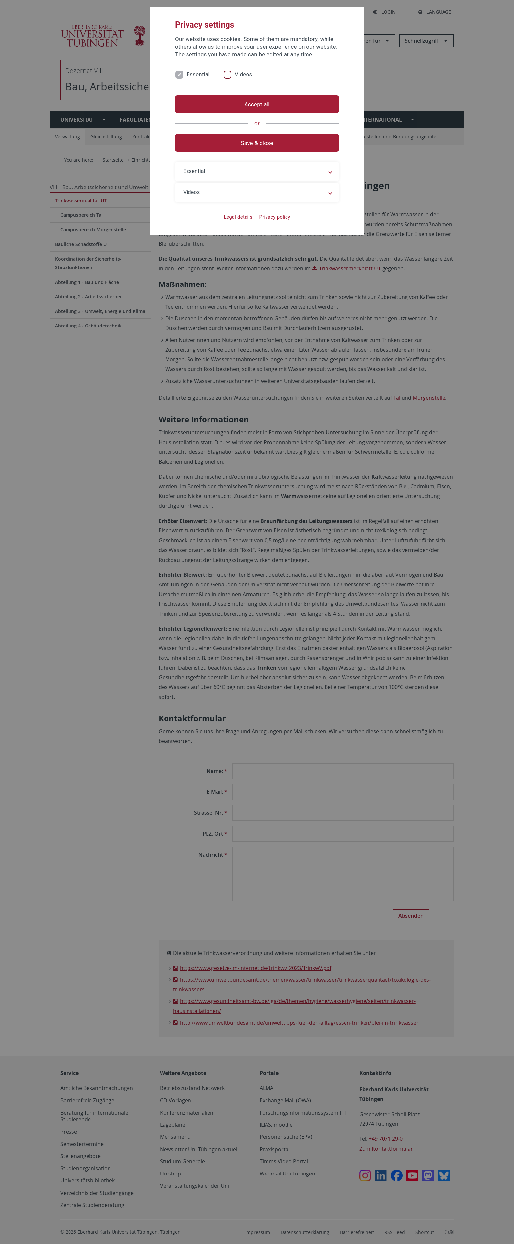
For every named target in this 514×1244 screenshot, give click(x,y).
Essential (198, 74)
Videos (243, 74)
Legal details (238, 217)
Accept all (256, 104)
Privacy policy (274, 217)
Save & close (257, 143)
